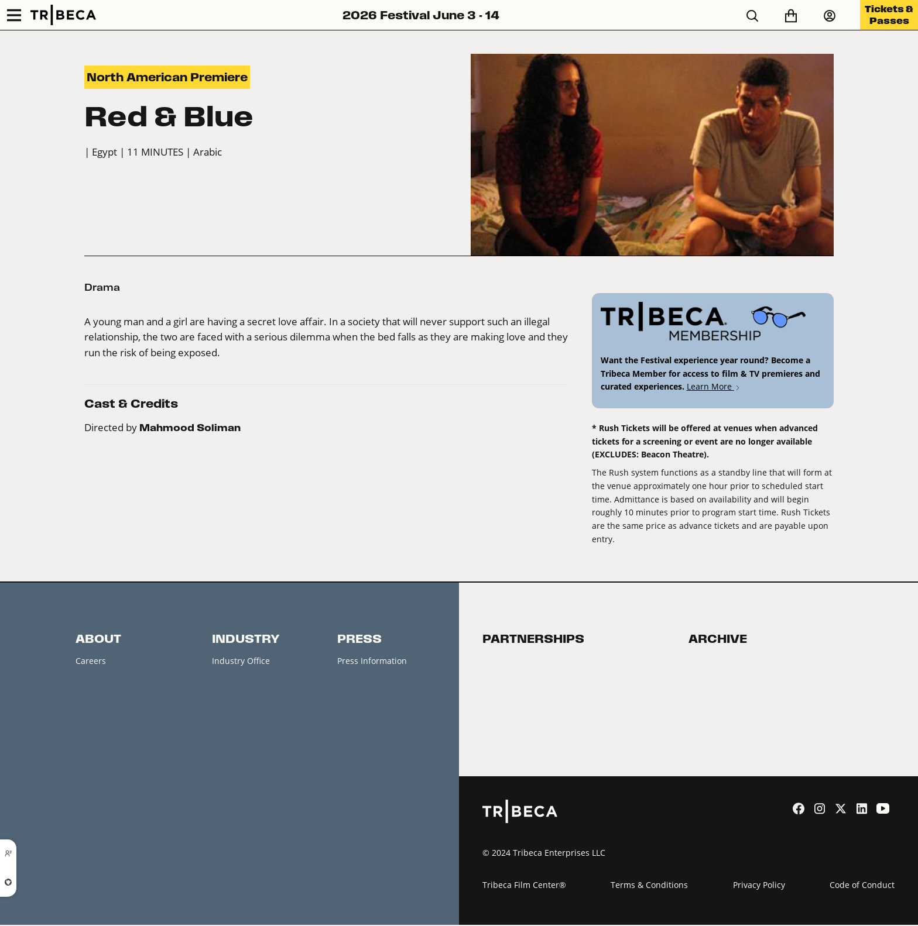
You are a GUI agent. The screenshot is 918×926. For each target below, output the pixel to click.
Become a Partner (517, 660)
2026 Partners (509, 685)
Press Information (372, 660)
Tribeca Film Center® (524, 885)
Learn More (714, 386)
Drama (102, 287)
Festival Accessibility (115, 785)
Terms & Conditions (649, 885)
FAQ (83, 760)
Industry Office (241, 660)
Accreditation (238, 685)
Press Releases (366, 685)
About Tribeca (103, 810)
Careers (91, 660)
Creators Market (243, 710)
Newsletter (97, 710)
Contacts (92, 685)
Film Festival (712, 660)
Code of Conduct (862, 885)
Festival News (102, 735)
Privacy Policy (759, 885)
